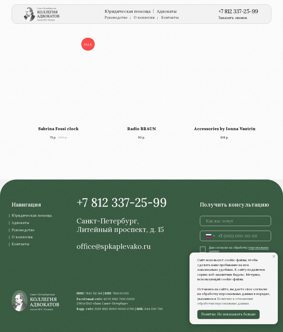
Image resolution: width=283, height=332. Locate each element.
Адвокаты (167, 11)
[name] (235, 221)
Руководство (116, 17)
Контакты (170, 17)
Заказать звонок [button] (232, 17)
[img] (44, 13)
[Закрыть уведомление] (274, 256)
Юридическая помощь (128, 11)
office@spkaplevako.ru (114, 246)
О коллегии (144, 17)
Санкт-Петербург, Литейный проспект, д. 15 (120, 225)
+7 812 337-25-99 (238, 11)
